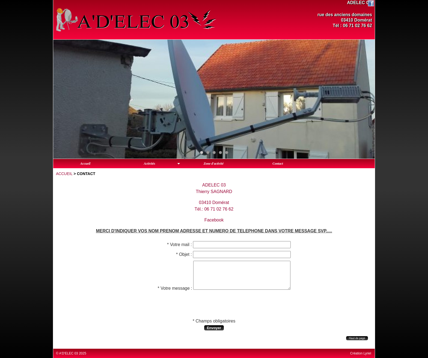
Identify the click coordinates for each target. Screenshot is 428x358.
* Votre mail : (179, 244)
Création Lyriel (360, 353)
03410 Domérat (214, 202)
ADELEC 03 (214, 185)
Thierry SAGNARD (214, 191)
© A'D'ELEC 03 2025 (71, 353)
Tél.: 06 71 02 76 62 (214, 209)
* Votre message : (174, 288)
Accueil (64, 173)
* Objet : (184, 254)
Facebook (214, 220)
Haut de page (357, 338)
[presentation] (214, 305)
